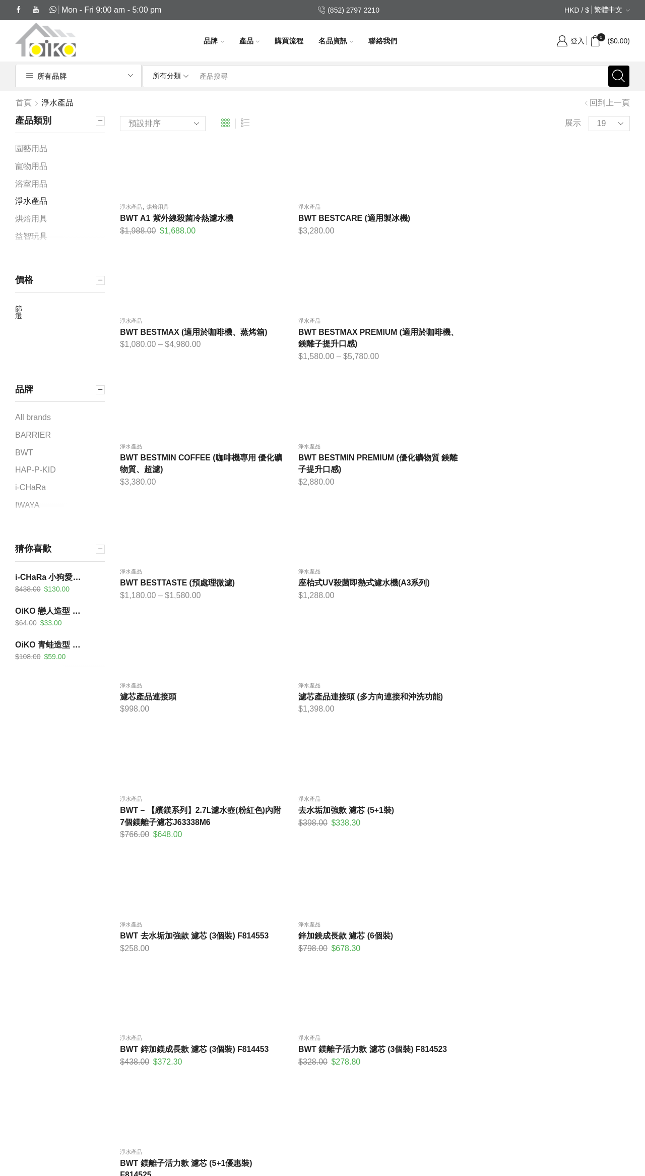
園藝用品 (31, 148)
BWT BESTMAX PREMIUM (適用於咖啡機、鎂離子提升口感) (570, 227)
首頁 (24, 102)
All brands (33, 417)
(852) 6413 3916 (85, 1092)
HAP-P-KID (36, 469)
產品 (249, 41)
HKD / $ (576, 10)
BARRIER (33, 435)
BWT (24, 452)
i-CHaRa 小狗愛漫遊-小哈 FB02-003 (51, 577)
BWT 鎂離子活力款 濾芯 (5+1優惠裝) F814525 (177, 753)
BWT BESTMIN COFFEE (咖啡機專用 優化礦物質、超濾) (176, 355)
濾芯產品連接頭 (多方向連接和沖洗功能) (306, 484)
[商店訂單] (163, 123)
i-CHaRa (31, 487)
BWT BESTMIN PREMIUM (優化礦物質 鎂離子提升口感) (306, 355)
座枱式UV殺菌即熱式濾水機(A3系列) (570, 355)
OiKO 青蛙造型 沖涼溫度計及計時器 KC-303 (51, 644)
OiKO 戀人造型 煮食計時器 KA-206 (51, 611)
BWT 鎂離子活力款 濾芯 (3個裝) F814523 (571, 624)
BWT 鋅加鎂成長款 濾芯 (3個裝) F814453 (440, 624)
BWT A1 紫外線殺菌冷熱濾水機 (176, 221)
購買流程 (289, 41)
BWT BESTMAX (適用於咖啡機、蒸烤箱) (435, 227)
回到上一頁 (610, 102)
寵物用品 (31, 166)
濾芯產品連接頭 (148, 478)
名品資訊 (335, 41)
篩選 (18, 312)
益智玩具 (31, 236)
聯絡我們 (382, 41)
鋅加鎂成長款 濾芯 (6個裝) (298, 618)
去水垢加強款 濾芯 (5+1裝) (562, 478)
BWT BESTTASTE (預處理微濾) (440, 349)
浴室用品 (31, 184)
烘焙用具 (158, 210)
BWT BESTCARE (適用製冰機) (307, 221)
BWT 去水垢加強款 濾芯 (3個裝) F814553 (177, 624)
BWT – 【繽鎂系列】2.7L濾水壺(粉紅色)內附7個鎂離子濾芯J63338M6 (440, 490)
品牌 (214, 41)
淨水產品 (131, 210)
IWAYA (28, 505)
